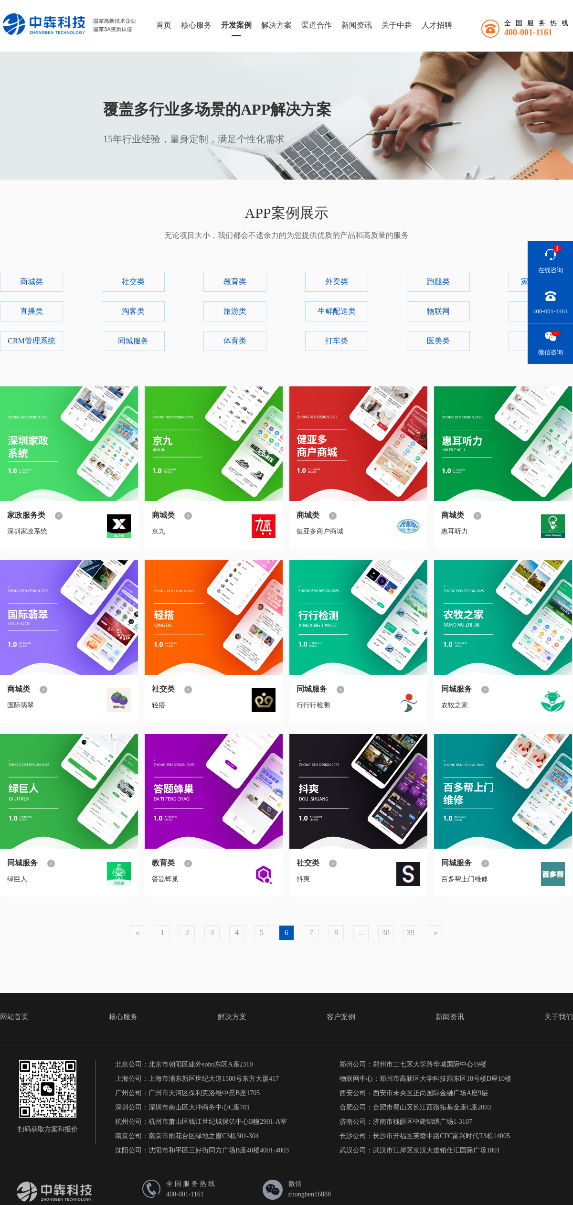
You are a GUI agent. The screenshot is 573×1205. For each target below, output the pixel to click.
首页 (163, 25)
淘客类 (133, 311)
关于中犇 (397, 25)
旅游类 (234, 311)
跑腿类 (438, 281)
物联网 (438, 311)
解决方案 (276, 25)
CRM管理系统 (31, 341)
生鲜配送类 (337, 311)
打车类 (336, 341)
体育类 (234, 341)
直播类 (31, 311)
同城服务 (133, 341)
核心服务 (196, 25)
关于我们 (558, 1017)
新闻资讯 (356, 25)
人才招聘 (437, 25)
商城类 (31, 281)
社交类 (133, 281)
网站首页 (14, 1017)
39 (410, 932)
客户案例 (341, 1017)
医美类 (438, 341)
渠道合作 (316, 25)
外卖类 (336, 281)
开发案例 (236, 25)
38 (386, 932)
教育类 (234, 281)
